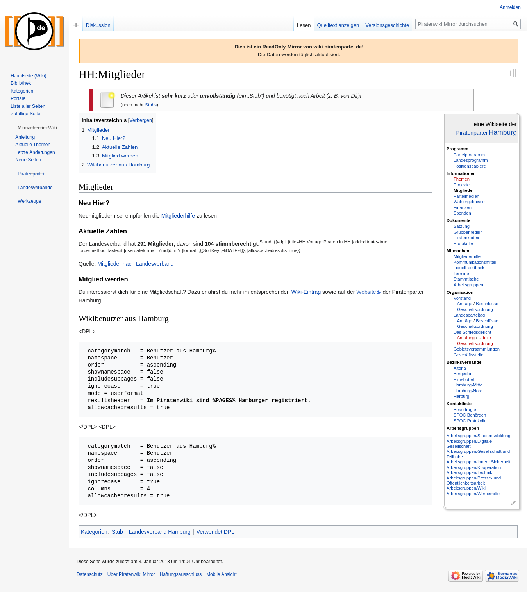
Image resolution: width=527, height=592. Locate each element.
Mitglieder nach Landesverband (135, 264)
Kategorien (94, 532)
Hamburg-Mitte (468, 385)
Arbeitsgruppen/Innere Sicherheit (479, 462)
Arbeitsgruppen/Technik (469, 472)
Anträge (464, 303)
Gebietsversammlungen (477, 349)
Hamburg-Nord (468, 390)
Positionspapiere (470, 166)
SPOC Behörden (470, 415)
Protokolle (463, 243)
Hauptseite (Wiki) (28, 76)
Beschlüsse (487, 303)
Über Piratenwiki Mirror (131, 574)
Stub (117, 532)
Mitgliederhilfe (467, 256)
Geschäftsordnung (475, 309)
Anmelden (510, 7)
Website (366, 292)
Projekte (462, 184)
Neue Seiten (28, 160)
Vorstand (462, 298)
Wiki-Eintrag (306, 292)
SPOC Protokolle (470, 421)
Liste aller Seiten (28, 106)
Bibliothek (21, 83)
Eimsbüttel (464, 379)
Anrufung (466, 337)
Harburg (461, 396)
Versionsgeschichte (387, 25)
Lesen (304, 25)
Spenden (462, 213)
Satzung (462, 226)
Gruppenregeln (468, 232)
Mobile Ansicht (221, 574)
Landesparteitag (469, 315)
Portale (18, 98)
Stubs (151, 104)
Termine (461, 273)
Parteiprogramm (469, 154)
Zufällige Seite (25, 113)
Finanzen (463, 207)
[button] (37, 128)
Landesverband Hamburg (160, 532)
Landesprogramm (471, 160)
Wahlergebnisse (469, 201)
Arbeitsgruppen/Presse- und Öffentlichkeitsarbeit (474, 480)
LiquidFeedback (469, 267)
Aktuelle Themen (32, 144)
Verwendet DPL (215, 532)
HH (76, 25)
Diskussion (98, 25)
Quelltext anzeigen (338, 25)
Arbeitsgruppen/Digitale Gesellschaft (469, 444)
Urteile (484, 337)
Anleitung (25, 137)
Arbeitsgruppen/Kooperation (474, 467)
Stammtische (466, 279)
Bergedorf (463, 373)
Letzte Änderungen (35, 152)
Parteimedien (466, 196)
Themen (462, 179)
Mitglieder (464, 190)
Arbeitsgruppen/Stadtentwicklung (479, 435)
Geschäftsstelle (468, 354)
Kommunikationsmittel (475, 262)
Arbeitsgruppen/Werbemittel (473, 493)
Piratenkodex (466, 237)
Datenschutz (90, 574)
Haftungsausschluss (181, 574)
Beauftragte (465, 409)
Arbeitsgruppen (468, 285)
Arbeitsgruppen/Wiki (466, 488)
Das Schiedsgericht (472, 332)
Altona (460, 368)
